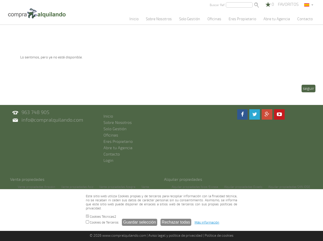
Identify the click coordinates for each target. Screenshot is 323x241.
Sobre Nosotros (159, 19)
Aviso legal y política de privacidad (175, 235)
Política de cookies (219, 235)
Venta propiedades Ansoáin (36, 187)
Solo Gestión (189, 19)
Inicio (134, 19)
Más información (207, 223)
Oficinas (214, 19)
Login (108, 160)
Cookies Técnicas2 (101, 216)
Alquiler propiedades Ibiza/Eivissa (195, 187)
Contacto (305, 19)
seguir (308, 88)
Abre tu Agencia (276, 19)
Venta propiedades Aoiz (77, 187)
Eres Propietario (242, 19)
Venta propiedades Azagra (117, 187)
